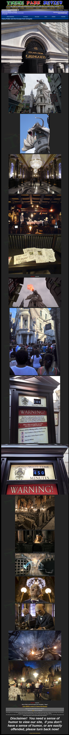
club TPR (52, 8)
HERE (33, 710)
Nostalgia (53, 16)
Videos (45, 16)
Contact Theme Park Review (34, 733)
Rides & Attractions (10, 16)
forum (8, 8)
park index (15, 8)
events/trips (30, 8)
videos (37, 8)
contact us (60, 8)
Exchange (44, 8)
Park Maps (63, 16)
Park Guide (37, 16)
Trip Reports (25, 16)
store (22, 8)
